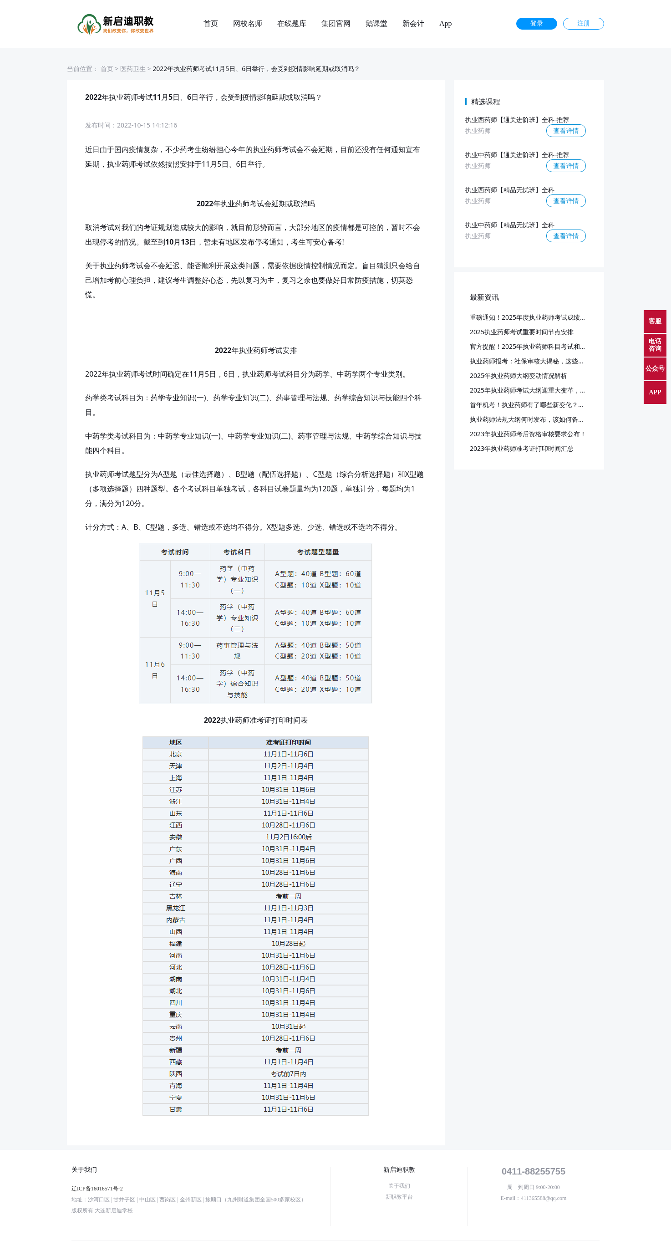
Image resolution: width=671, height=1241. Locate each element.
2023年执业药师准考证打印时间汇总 (522, 448)
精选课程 (485, 102)
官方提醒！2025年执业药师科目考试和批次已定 (537, 346)
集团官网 (336, 23)
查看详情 (566, 130)
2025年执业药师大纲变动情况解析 (518, 375)
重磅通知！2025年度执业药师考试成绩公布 (531, 317)
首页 (210, 23)
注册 (583, 23)
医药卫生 (133, 68)
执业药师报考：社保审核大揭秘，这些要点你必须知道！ (549, 361)
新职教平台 (399, 1197)
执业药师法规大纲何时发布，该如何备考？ (530, 419)
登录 (536, 23)
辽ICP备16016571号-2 (97, 1188)
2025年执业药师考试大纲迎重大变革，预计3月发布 (542, 390)
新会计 (413, 23)
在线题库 (291, 23)
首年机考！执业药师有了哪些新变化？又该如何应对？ (546, 404)
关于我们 (399, 1186)
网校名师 (247, 23)
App (445, 23)
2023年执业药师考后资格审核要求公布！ (528, 433)
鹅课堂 (376, 23)
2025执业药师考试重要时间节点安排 (522, 331)
